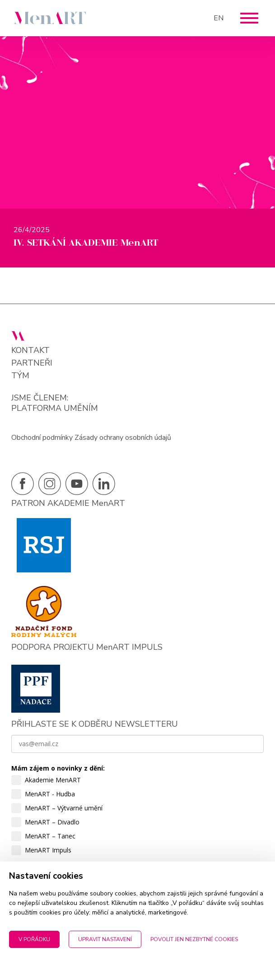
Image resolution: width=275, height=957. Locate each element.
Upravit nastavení (105, 939)
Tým (20, 376)
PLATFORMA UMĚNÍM (54, 408)
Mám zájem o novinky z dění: (58, 768)
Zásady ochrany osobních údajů (123, 438)
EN (219, 18)
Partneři (31, 363)
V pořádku (34, 939)
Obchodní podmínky (42, 438)
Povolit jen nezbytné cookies (194, 939)
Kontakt (30, 350)
